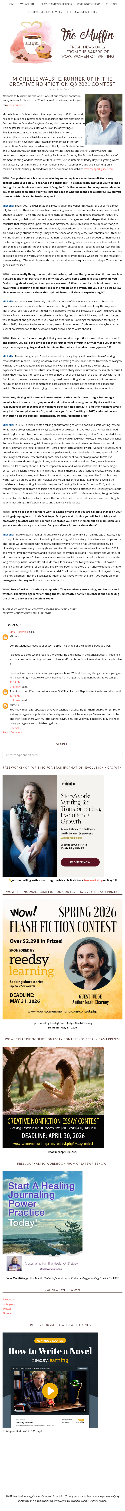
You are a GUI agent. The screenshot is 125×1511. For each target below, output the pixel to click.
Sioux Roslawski (19, 632)
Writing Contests (89, 4)
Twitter (7, 1308)
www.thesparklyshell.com (98, 169)
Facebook (8, 1299)
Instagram (9, 1304)
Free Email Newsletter (82, 11)
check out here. (16, 105)
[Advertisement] (62, 1464)
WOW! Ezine (27, 4)
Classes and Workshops (56, 4)
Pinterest (8, 1313)
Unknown (15, 686)
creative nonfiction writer (20, 613)
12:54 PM (15, 682)
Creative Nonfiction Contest (24, 609)
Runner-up (44, 613)
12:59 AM (15, 696)
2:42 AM (14, 728)
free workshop (93, 880)
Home (11, 4)
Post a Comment (12, 732)
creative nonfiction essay (60, 609)
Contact (111, 4)
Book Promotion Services (45, 11)
